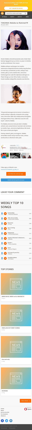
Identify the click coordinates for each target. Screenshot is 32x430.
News (2, 410)
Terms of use (4, 428)
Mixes (27, 17)
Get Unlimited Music (16, 8)
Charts (12, 17)
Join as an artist (5, 412)
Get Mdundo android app (15, 174)
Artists (20, 17)
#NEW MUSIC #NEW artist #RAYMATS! (13, 296)
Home (2, 408)
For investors (4, 414)
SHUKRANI (5, 391)
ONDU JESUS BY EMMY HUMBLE (11, 328)
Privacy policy (12, 428)
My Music (4, 17)
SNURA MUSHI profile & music (16, 180)
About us (3, 416)
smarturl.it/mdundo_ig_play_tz (10, 169)
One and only (6, 359)
